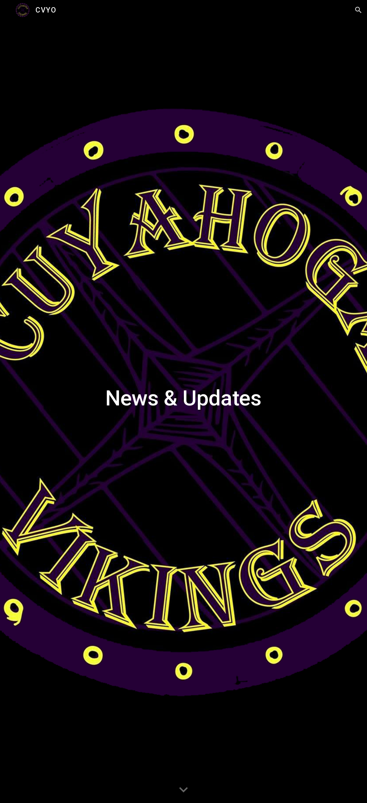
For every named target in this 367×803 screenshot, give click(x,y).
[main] (183, 401)
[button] (358, 10)
